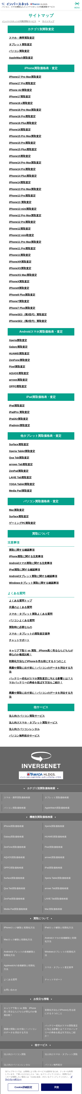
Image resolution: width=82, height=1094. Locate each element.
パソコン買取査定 (19, 51)
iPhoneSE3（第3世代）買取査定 (28, 314)
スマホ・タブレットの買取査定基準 (29, 633)
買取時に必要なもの (20, 627)
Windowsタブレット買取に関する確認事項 (33, 582)
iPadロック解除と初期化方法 (59, 927)
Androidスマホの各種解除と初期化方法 (60, 940)
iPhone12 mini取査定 (21, 235)
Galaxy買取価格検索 (14, 836)
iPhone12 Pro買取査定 (22, 221)
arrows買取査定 (18, 379)
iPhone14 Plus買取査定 (23, 175)
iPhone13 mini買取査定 (23, 208)
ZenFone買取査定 (19, 360)
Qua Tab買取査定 (19, 457)
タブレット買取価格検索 (57, 797)
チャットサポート (19, 640)
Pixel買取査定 (17, 366)
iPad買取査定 (17, 405)
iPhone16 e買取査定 (21, 103)
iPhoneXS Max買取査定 (23, 274)
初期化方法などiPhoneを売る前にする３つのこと (37, 661)
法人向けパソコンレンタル (24, 729)
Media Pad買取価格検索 (15, 909)
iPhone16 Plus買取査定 (23, 123)
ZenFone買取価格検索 (15, 847)
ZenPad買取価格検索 (14, 898)
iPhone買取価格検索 (14, 826)
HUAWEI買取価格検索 (56, 836)
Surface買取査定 (18, 444)
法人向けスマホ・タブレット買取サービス (33, 722)
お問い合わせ (10, 990)
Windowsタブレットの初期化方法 (60, 953)
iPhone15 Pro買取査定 (22, 142)
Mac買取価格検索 (53, 909)
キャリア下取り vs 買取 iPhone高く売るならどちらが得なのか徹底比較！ (41, 652)
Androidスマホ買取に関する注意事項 (30, 563)
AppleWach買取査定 (21, 57)
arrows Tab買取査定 (21, 464)
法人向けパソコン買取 (15, 1054)
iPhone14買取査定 (19, 182)
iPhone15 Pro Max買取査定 (25, 136)
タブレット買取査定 (20, 44)
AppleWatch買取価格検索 (57, 808)
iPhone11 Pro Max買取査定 (25, 241)
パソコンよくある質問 (22, 620)
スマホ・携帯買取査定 (22, 37)
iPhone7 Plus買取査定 (22, 307)
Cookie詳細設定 (23, 1089)
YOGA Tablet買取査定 (22, 484)
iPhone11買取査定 (19, 254)
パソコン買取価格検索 (15, 808)
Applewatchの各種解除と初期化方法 (19, 967)
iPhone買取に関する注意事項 (26, 556)
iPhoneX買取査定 (19, 281)
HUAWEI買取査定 (19, 353)
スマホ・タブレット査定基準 (59, 967)
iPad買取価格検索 (53, 867)
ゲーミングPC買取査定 (22, 523)
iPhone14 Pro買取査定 (22, 169)
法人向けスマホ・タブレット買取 (61, 1054)
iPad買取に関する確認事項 (24, 569)
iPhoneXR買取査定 (20, 261)
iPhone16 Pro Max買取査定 (25, 109)
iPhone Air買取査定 (20, 90)
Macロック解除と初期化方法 (18, 939)
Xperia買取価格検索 (54, 826)
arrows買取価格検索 (54, 857)
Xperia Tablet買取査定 (22, 451)
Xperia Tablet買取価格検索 (58, 878)
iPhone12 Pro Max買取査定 (25, 215)
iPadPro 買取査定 (19, 412)
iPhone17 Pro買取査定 (22, 83)
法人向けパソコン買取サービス (27, 715)
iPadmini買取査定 (19, 425)
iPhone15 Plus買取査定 (23, 149)
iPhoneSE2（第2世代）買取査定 (28, 321)
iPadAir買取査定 (18, 418)
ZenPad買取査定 (18, 470)
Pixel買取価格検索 (54, 847)
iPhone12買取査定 (19, 228)
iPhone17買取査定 (19, 96)
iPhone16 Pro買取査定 (22, 116)
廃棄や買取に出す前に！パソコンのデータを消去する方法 (41, 669)
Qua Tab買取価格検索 (14, 888)
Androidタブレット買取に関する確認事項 (33, 576)
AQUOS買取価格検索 (14, 857)
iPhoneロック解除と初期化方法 (19, 927)
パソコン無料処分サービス (24, 735)
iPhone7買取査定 (19, 301)
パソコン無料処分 (53, 1065)
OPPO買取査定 (17, 386)
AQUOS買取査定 (18, 373)
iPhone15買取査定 (19, 156)
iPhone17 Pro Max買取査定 (25, 76)
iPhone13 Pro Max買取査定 (25, 189)
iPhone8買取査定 (19, 288)
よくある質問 (10, 979)
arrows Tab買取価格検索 (56, 888)
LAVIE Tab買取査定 (20, 477)
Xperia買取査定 (18, 340)
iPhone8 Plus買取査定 (22, 294)
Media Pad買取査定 (20, 490)
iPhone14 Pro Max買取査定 (25, 162)
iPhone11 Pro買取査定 (22, 248)
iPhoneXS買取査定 (20, 268)
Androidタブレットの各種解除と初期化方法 (19, 953)
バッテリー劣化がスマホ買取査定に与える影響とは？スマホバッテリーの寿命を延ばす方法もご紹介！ (41, 680)
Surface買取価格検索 (14, 878)
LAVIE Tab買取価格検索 (56, 898)
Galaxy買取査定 (18, 346)
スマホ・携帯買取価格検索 (17, 797)
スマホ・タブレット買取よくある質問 (30, 613)
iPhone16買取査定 (19, 129)
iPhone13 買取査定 (20, 202)
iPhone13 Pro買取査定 (22, 195)
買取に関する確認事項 (22, 549)
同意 (56, 1089)
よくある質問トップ (20, 600)
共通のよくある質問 (20, 607)
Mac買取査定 (16, 509)
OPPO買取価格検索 (13, 867)
